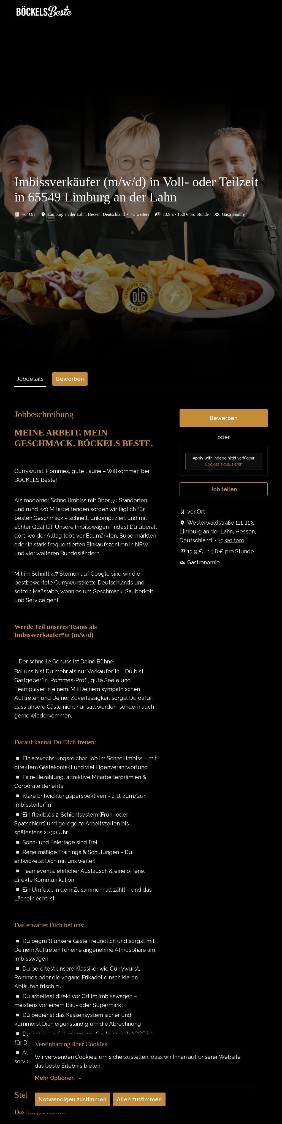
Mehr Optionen (58, 1078)
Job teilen (223, 489)
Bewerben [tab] (70, 379)
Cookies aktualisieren (223, 464)
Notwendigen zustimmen (72, 1099)
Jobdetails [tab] (30, 379)
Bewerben (224, 418)
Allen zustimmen (139, 1099)
